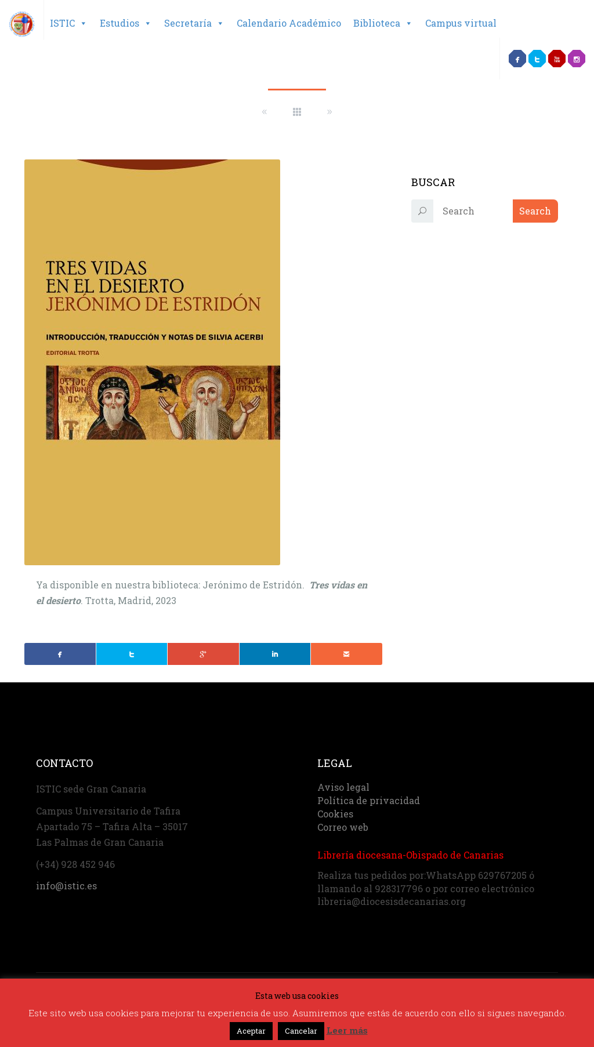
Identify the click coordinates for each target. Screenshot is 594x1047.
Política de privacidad (368, 800)
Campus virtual (461, 23)
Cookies (335, 814)
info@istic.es (66, 885)
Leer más (347, 1030)
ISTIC (69, 23)
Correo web (342, 827)
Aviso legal (343, 787)
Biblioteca (383, 23)
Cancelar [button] (301, 1031)
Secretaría (194, 23)
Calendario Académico (289, 23)
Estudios (126, 23)
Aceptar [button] (251, 1031)
